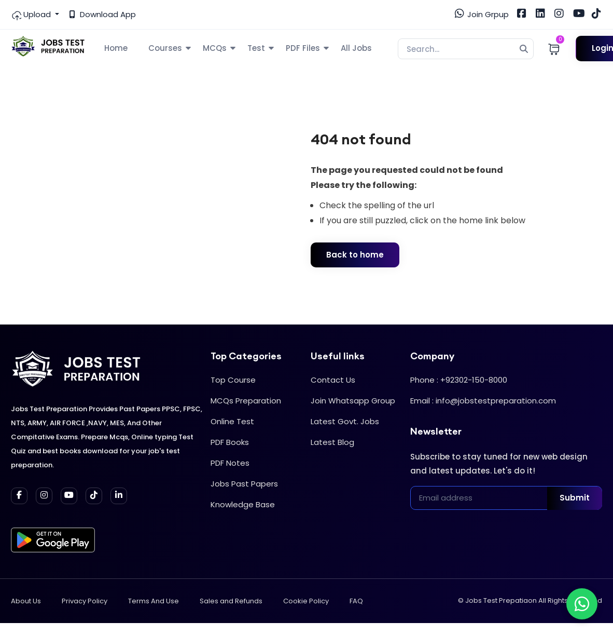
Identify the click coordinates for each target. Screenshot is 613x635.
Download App (102, 14)
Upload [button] (32, 14)
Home (116, 48)
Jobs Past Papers (244, 483)
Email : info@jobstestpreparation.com (483, 400)
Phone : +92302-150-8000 (458, 379)
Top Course (233, 379)
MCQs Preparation (246, 400)
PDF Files (303, 48)
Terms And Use (153, 601)
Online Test (232, 421)
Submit (575, 497)
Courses (165, 48)
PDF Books (230, 442)
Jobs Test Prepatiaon (501, 600)
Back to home (355, 254)
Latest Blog (332, 442)
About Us (26, 601)
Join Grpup (482, 14)
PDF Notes (230, 462)
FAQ (356, 601)
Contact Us (333, 379)
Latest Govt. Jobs (345, 421)
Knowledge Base (243, 504)
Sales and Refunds (231, 601)
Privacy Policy (84, 601)
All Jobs (356, 48)
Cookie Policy (306, 601)
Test (256, 48)
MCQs (215, 48)
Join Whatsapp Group (353, 400)
